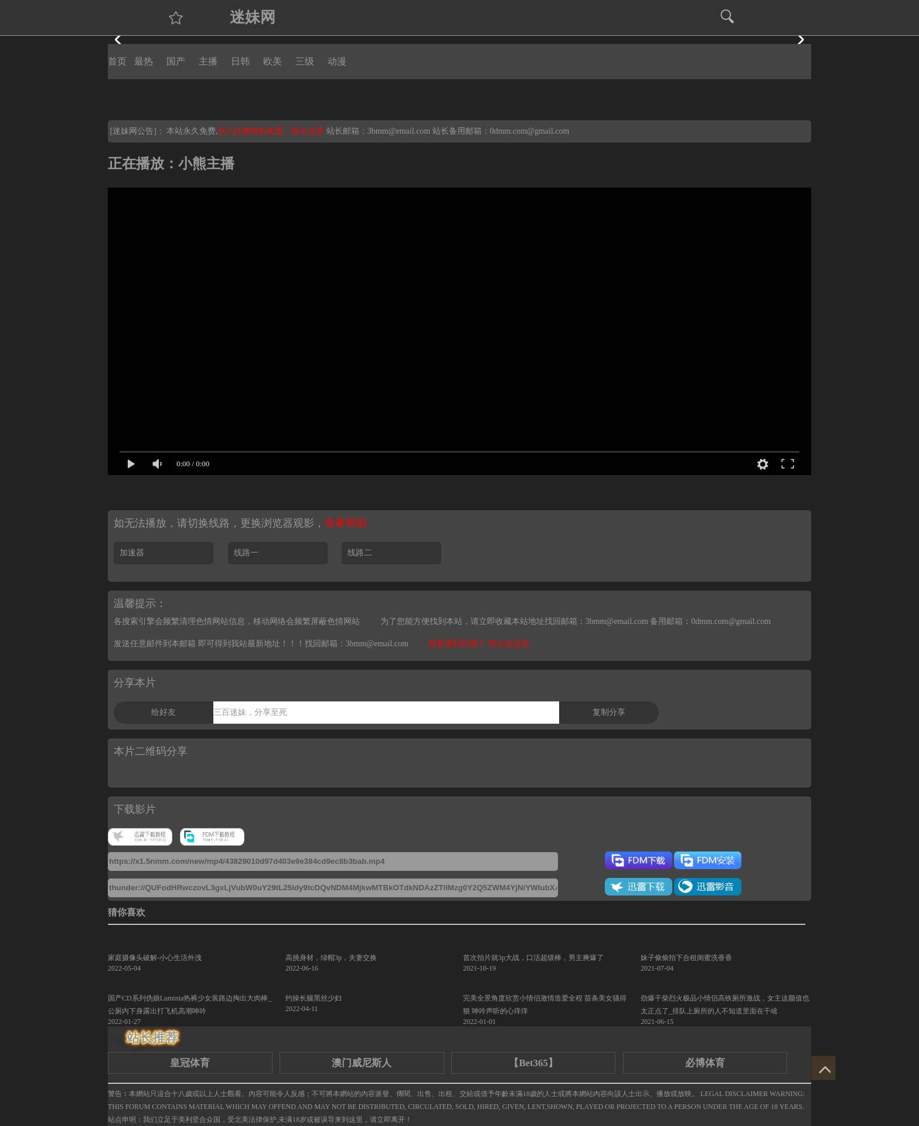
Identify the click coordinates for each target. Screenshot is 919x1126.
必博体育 (705, 1063)
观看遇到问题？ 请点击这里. (479, 643)
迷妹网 (252, 17)
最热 (143, 61)
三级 (304, 61)
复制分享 (609, 712)
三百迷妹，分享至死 (250, 712)
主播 (208, 61)
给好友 (163, 712)
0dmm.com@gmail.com (530, 131)
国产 (175, 61)
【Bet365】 (533, 1063)
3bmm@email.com (398, 131)
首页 (117, 61)
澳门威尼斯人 (362, 1063)
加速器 (132, 552)
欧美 (272, 61)
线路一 (246, 552)
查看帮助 (346, 523)
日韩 (240, 61)
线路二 (360, 552)
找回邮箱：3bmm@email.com (357, 643)
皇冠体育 (190, 1063)
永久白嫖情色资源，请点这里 (271, 131)
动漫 (337, 61)
